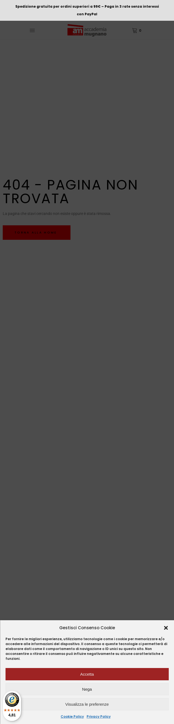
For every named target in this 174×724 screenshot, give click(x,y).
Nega (87, 689)
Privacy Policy (99, 716)
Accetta (87, 674)
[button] (166, 628)
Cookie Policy (72, 716)
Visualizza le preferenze (87, 704)
